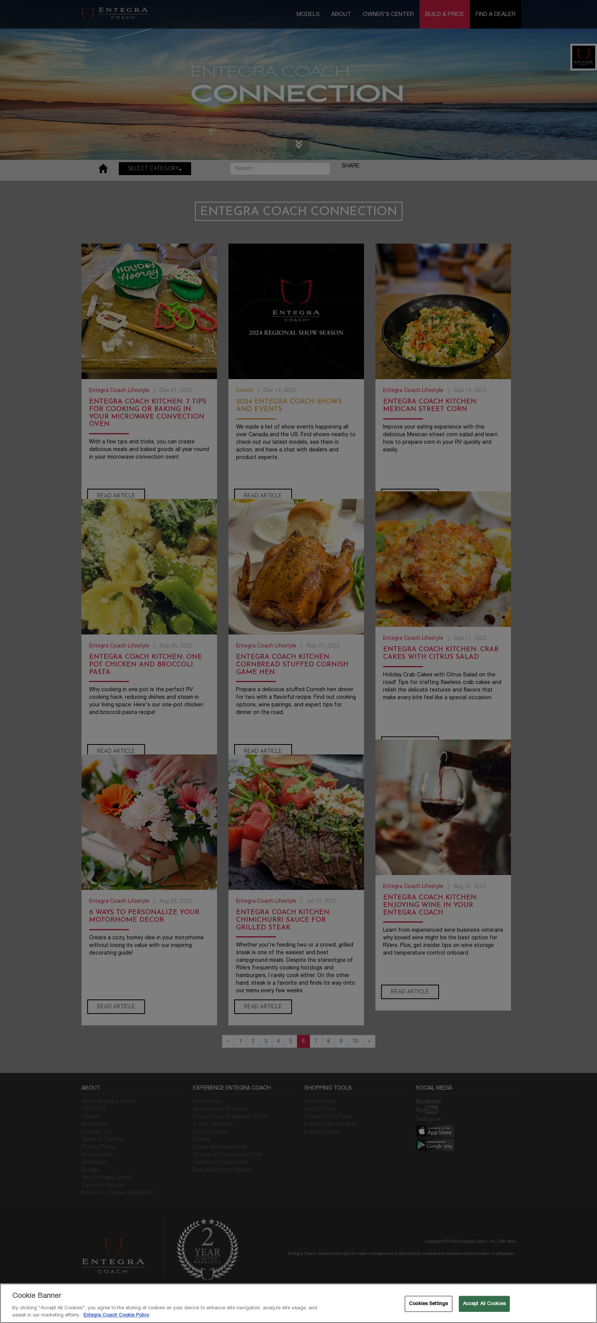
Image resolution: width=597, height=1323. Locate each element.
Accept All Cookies (484, 1303)
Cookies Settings (428, 1303)
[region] (298, 1303)
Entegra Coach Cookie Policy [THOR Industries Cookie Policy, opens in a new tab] (116, 1315)
